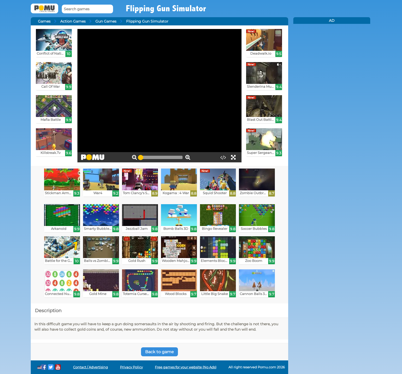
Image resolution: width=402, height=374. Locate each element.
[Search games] (87, 9)
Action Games (73, 21)
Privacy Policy (131, 367)
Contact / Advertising (90, 367)
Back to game (159, 351)
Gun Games (105, 21)
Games (44, 21)
